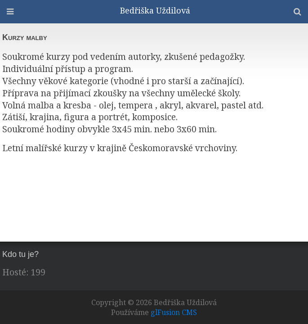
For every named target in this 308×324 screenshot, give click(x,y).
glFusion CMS (174, 312)
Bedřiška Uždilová (155, 10)
